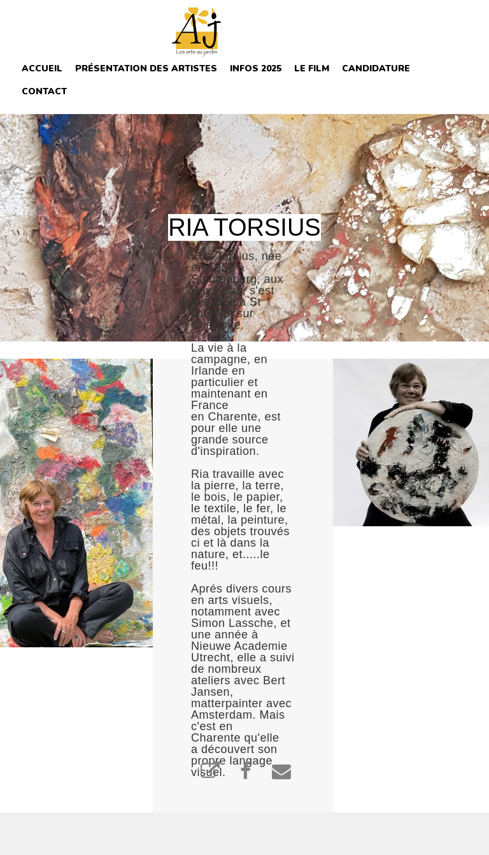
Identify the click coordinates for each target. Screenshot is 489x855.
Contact (44, 91)
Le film (311, 68)
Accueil (42, 68)
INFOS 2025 (255, 68)
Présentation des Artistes (146, 68)
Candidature (376, 68)
